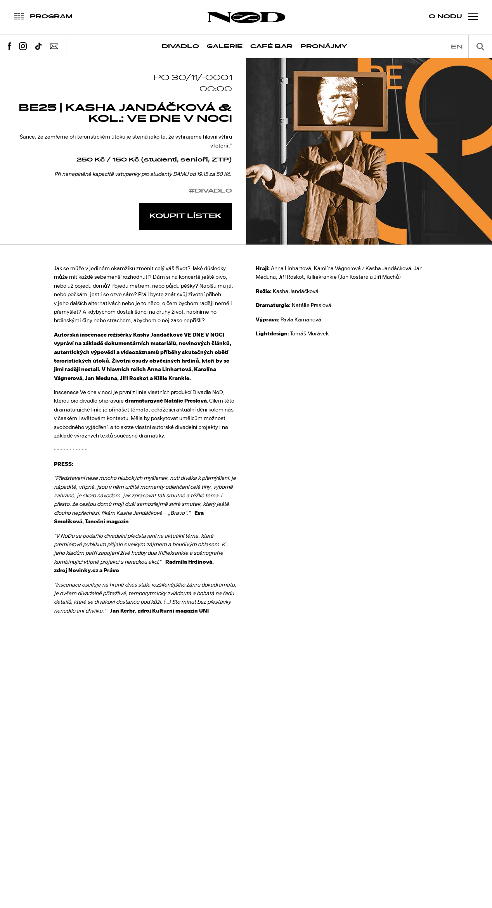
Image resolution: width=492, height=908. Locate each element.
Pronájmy (323, 46)
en (457, 46)
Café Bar (271, 46)
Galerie (225, 46)
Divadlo (180, 46)
